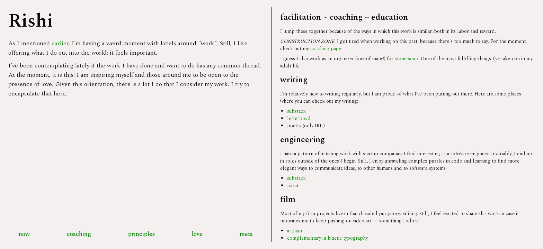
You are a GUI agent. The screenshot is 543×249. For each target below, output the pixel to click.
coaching (79, 234)
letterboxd (299, 118)
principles (141, 234)
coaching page (325, 48)
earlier (60, 43)
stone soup (406, 58)
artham (294, 230)
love (197, 234)
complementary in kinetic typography (327, 238)
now (24, 234)
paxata (294, 185)
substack (296, 111)
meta (246, 234)
